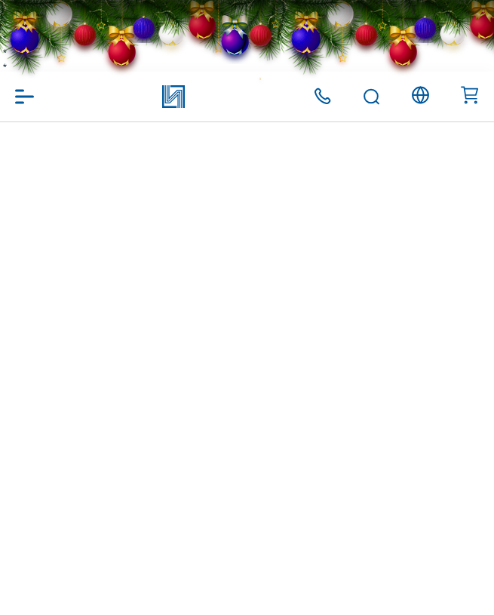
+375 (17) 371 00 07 (322, 96)
